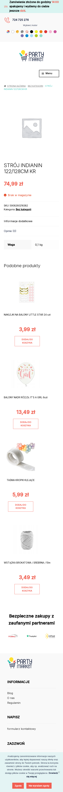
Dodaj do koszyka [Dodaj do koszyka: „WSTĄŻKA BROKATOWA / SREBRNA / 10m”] (27, 589)
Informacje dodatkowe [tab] (18, 221)
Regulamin (13, 702)
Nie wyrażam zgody (39, 785)
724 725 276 (20, 20)
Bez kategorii (35, 86)
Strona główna (16, 86)
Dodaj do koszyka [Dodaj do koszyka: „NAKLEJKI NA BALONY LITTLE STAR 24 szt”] (27, 341)
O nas (11, 698)
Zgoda (18, 785)
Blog (10, 693)
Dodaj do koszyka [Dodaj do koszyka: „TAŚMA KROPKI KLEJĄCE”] (20, 506)
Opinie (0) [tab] (10, 231)
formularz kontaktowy (21, 728)
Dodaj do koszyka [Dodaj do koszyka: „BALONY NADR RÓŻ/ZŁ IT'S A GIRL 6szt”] (25, 424)
